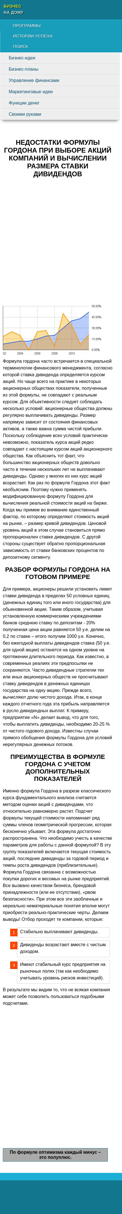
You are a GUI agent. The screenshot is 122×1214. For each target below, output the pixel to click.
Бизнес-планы (23, 69)
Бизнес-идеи (22, 57)
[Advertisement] (61, 243)
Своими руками (25, 114)
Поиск (20, 46)
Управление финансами (34, 80)
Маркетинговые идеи (31, 91)
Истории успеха (33, 36)
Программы (27, 25)
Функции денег (24, 103)
